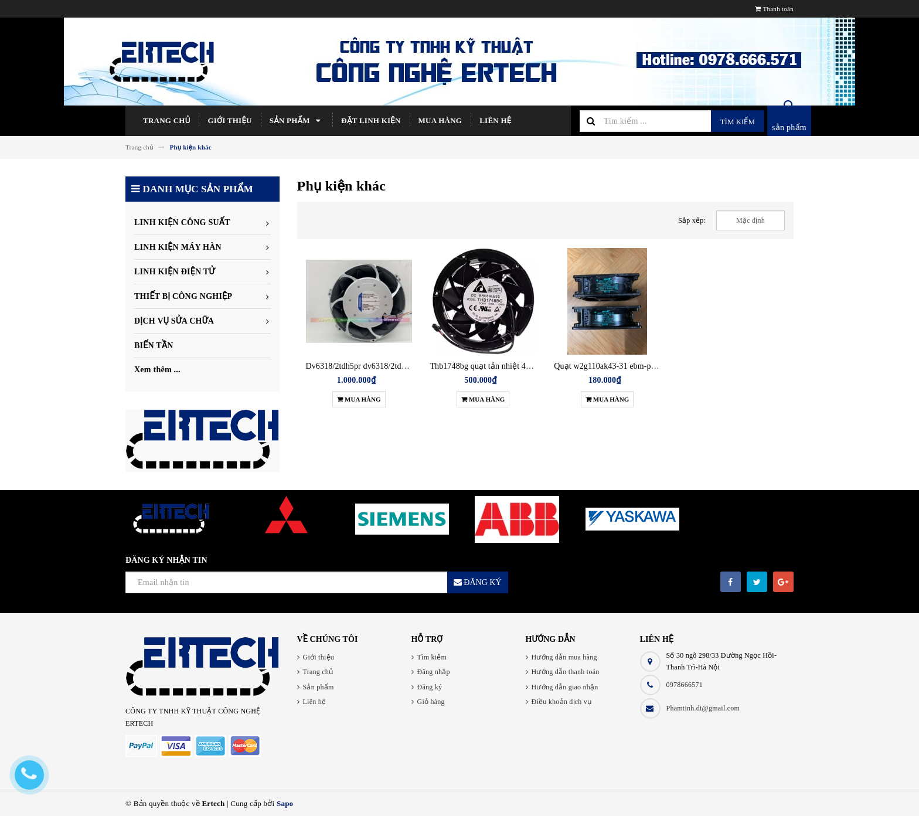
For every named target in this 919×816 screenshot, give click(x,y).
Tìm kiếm (737, 121)
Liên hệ (495, 120)
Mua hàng (440, 120)
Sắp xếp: (692, 220)
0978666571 (684, 685)
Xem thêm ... (157, 369)
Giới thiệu (229, 120)
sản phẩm (789, 127)
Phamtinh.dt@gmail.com (703, 708)
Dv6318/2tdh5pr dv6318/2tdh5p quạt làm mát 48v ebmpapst (408, 366)
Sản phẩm (297, 121)
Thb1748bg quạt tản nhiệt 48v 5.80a (492, 366)
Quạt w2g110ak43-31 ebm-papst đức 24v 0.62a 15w (642, 366)
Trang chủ (166, 120)
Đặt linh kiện (370, 120)
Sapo (285, 803)
